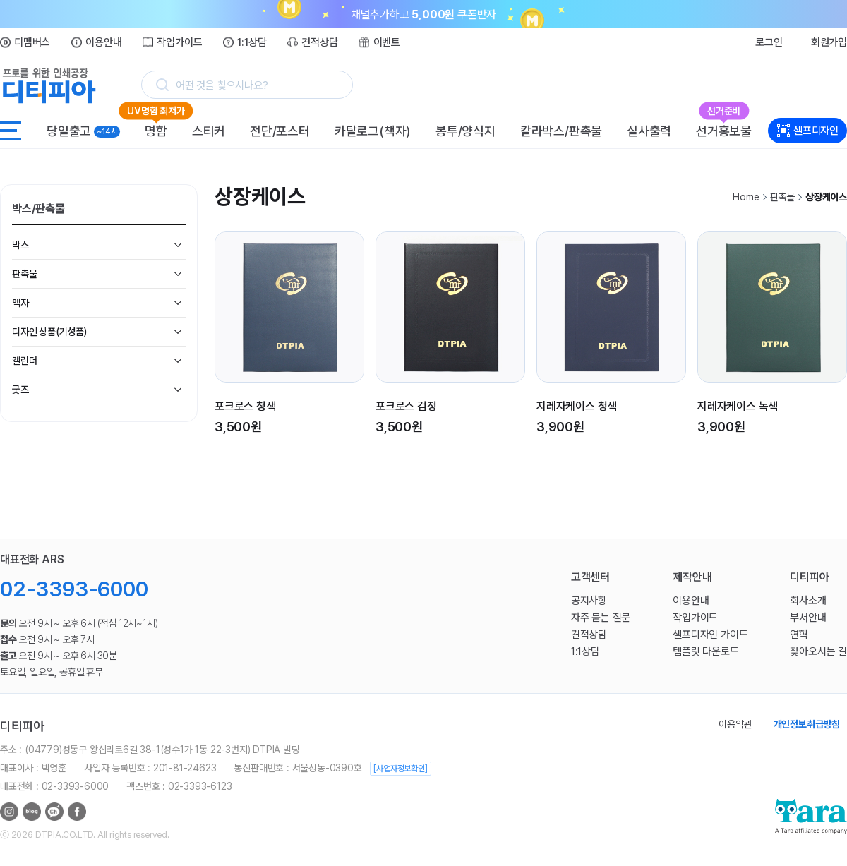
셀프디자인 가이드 (710, 634)
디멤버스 (32, 42)
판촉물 (24, 273)
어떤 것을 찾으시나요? (222, 85)
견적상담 (319, 42)
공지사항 (589, 600)
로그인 (768, 42)
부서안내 (808, 617)
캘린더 (24, 360)
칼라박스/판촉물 (561, 131)
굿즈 (20, 389)
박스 (20, 245)
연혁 (799, 634)
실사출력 (649, 131)
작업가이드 (179, 42)
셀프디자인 (816, 130)
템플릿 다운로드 (705, 651)
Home (746, 197)
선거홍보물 (724, 128)
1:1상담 (251, 42)
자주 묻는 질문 (600, 617)
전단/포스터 (280, 131)
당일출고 (83, 131)
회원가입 (829, 42)
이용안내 (103, 42)
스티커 (208, 131)
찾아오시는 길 (818, 651)
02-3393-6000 (74, 589)
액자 (20, 302)
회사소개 (808, 600)
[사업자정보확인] (400, 769)
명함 (156, 128)
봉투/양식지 (465, 131)
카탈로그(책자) (373, 131)
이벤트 (386, 42)
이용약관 (735, 724)
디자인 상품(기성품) (49, 331)
